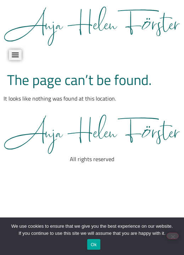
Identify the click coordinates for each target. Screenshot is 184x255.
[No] (173, 236)
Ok (94, 244)
